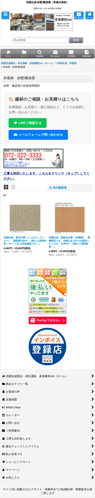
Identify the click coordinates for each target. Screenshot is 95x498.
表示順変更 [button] (58, 187)
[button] (5, 15)
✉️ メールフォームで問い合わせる (38, 134)
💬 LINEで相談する (28, 123)
